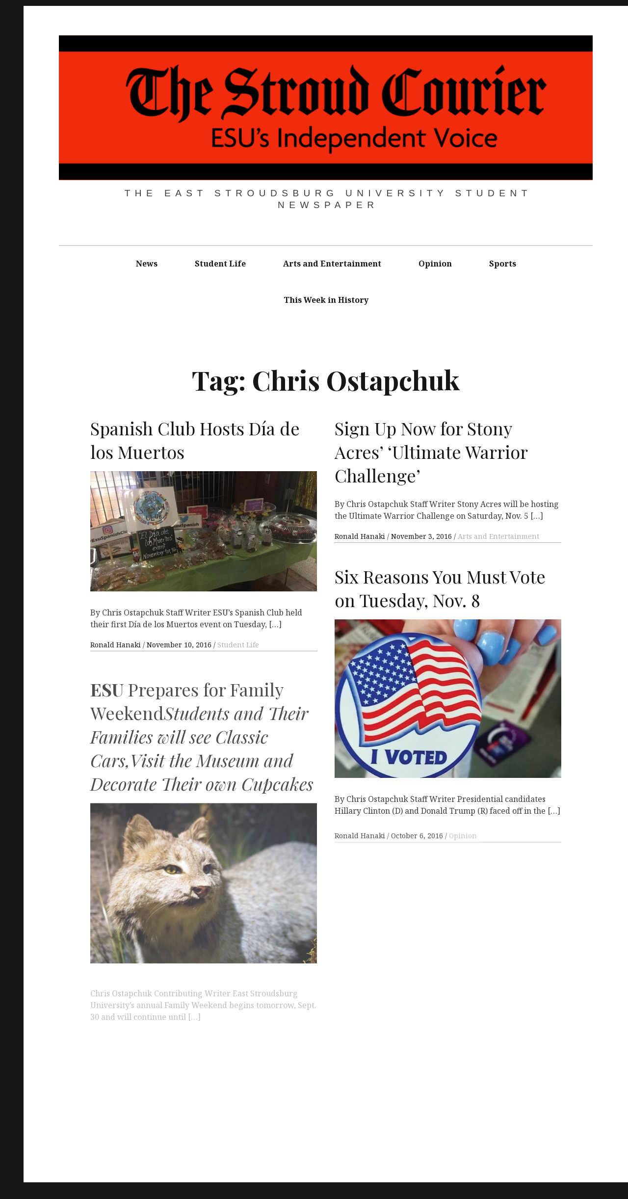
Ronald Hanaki (116, 644)
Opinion (435, 263)
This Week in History (326, 299)
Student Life (220, 263)
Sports (502, 263)
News (146, 263)
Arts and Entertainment (332, 263)
